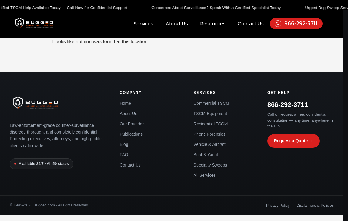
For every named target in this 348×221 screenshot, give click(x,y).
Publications (131, 134)
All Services (205, 175)
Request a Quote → (293, 140)
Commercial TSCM (211, 103)
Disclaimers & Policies (315, 205)
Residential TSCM (211, 123)
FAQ (124, 154)
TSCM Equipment (210, 113)
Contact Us (251, 23)
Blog (124, 144)
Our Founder (132, 123)
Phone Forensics (209, 134)
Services (147, 23)
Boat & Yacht (206, 154)
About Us (180, 23)
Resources (216, 23)
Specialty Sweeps (210, 165)
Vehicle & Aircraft (210, 144)
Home (125, 103)
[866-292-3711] (278, 23)
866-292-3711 (301, 23)
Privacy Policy (278, 205)
